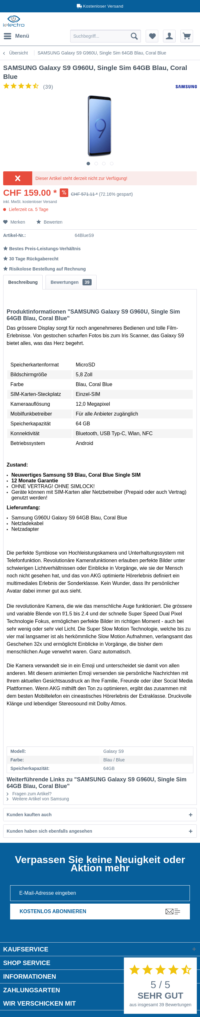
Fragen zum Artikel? (29, 793)
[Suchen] (134, 36)
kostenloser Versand (39, 202)
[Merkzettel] (152, 36)
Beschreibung (23, 282)
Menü (16, 35)
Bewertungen (71, 282)
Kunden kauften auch (29, 814)
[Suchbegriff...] (105, 36)
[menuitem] (16, 36)
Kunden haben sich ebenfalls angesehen (49, 831)
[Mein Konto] (169, 36)
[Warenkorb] (186, 36)
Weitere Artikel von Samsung (38, 798)
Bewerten (49, 222)
